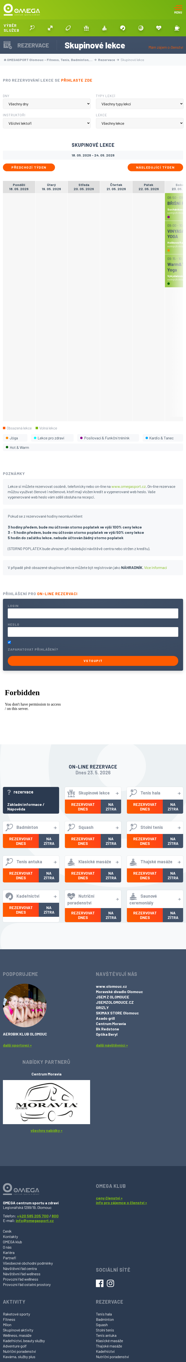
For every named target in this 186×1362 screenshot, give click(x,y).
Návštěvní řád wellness (21, 1273)
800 (55, 1216)
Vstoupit (93, 661)
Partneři (9, 1257)
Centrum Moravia (111, 1023)
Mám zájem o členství (165, 47)
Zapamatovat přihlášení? (33, 649)
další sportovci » (17, 1045)
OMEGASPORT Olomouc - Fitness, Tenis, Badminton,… (50, 60)
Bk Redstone (107, 1029)
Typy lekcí (105, 96)
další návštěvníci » (112, 1045)
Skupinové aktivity (18, 1330)
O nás (7, 1247)
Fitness (9, 1319)
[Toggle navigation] (178, 10)
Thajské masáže (109, 1346)
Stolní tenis (105, 1330)
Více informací (155, 567)
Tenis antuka (106, 1335)
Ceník (7, 1231)
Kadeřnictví (105, 1351)
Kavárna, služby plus (19, 1356)
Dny (6, 96)
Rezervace (108, 60)
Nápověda (16, 809)
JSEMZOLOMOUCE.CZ (115, 1002)
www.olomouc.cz (111, 986)
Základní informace (24, 804)
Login (13, 606)
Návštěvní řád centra (20, 1268)
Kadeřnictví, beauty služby (24, 1340)
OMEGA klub (12, 1241)
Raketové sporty (16, 1314)
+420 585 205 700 (33, 1216)
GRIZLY (102, 1007)
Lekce (101, 115)
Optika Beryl (106, 1034)
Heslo (13, 624)
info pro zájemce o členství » (121, 1202)
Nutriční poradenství (19, 1351)
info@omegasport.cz (35, 1220)
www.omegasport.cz (128, 486)
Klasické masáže (109, 1340)
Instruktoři (14, 115)
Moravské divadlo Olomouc (119, 991)
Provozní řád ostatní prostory (27, 1284)
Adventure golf (15, 1346)
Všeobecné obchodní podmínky (28, 1263)
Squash (102, 1324)
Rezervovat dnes (83, 806)
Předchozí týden (28, 167)
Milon (7, 1324)
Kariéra (9, 1252)
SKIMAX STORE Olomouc (117, 1013)
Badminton (105, 1319)
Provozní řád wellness (20, 1279)
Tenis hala (104, 1314)
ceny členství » (109, 1198)
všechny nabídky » (46, 1130)
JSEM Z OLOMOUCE (112, 997)
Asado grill (105, 1018)
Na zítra (111, 806)
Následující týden (155, 167)
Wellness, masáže (17, 1335)
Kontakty (10, 1236)
